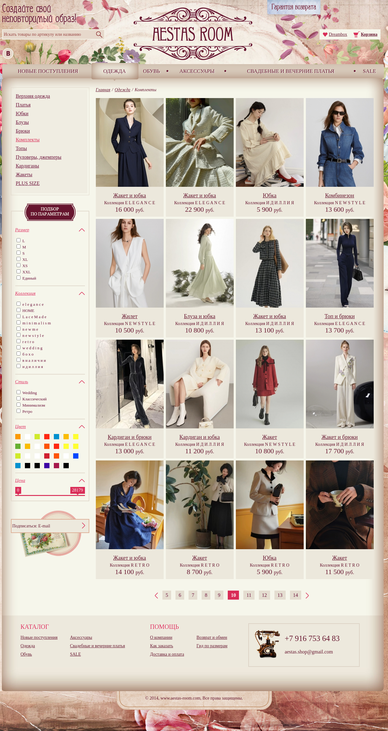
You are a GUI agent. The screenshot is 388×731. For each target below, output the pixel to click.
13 (280, 595)
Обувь (151, 71)
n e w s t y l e (33, 335)
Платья (23, 104)
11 (248, 595)
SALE (369, 71)
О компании (161, 637)
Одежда (114, 71)
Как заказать (161, 646)
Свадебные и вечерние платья (290, 71)
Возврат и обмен (212, 637)
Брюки (23, 131)
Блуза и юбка (199, 316)
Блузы (22, 122)
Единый (29, 278)
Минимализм (33, 405)
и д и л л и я (32, 366)
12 (264, 595)
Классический (34, 399)
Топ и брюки (340, 316)
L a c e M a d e (34, 316)
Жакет (269, 437)
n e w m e (30, 329)
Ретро (27, 411)
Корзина (369, 34)
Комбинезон (339, 195)
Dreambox (338, 34)
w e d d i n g (32, 348)
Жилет (130, 316)
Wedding (29, 392)
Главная (103, 89)
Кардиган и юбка (199, 437)
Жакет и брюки (339, 437)
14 (295, 595)
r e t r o (28, 341)
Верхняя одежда (33, 96)
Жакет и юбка (129, 195)
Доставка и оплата (167, 654)
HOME (28, 310)
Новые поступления (48, 71)
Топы (21, 148)
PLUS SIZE (28, 183)
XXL (26, 272)
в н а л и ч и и (34, 360)
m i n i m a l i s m (36, 323)
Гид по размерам (212, 646)
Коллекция (129, 202)
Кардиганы (27, 165)
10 (233, 595)
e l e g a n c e (33, 304)
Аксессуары (197, 71)
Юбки (22, 113)
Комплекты (28, 139)
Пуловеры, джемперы (39, 157)
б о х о (28, 354)
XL (25, 259)
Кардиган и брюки (130, 437)
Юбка (269, 195)
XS (25, 265)
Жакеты (24, 174)
